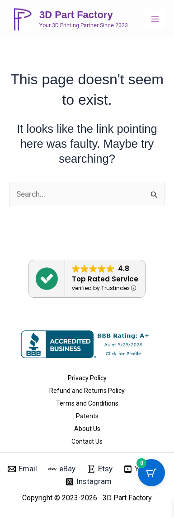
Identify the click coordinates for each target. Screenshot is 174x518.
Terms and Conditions (87, 403)
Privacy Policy (87, 378)
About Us (87, 428)
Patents (87, 416)
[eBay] (62, 469)
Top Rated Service (105, 279)
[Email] (22, 469)
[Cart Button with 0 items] (151, 472)
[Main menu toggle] (155, 19)
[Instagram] (88, 482)
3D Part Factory (76, 14)
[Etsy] (100, 469)
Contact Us (87, 441)
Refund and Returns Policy (87, 390)
